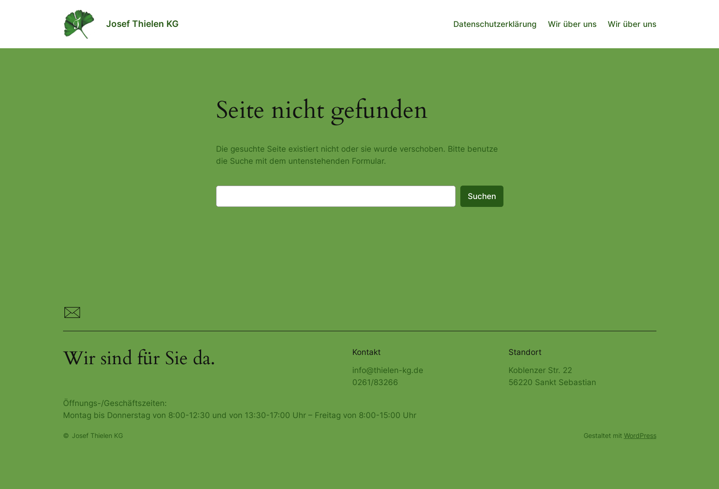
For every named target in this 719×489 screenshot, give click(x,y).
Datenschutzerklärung (495, 24)
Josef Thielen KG (142, 23)
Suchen (482, 196)
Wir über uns (572, 24)
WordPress (640, 435)
